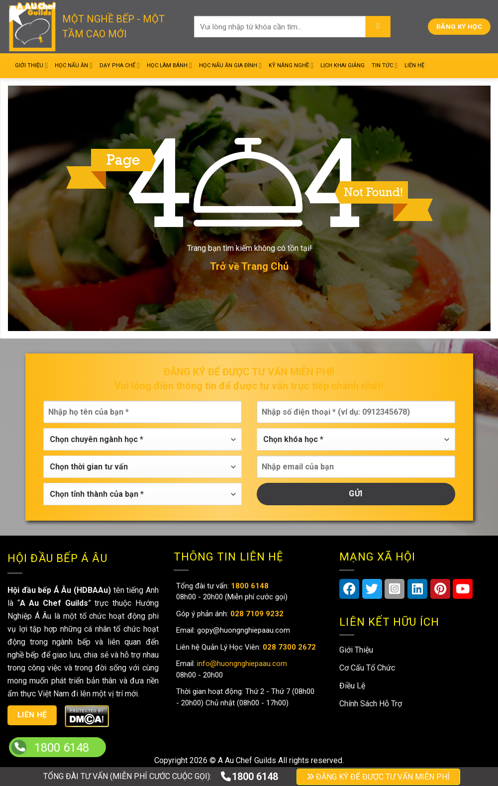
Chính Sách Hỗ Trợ (370, 703)
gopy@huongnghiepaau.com (242, 630)
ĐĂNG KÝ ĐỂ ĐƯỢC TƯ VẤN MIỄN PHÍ (378, 777)
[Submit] (378, 27)
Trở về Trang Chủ (249, 266)
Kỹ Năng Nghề (291, 65)
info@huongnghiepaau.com (241, 663)
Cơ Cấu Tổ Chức (367, 668)
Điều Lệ (352, 685)
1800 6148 (249, 777)
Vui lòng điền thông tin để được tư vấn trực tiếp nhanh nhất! (249, 386)
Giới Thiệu (31, 65)
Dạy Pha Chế (120, 65)
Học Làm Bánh (169, 65)
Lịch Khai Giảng (342, 65)
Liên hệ (32, 714)
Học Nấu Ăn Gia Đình (230, 65)
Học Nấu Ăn (74, 65)
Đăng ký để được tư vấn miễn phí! (249, 372)
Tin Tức (385, 65)
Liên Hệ (414, 65)
